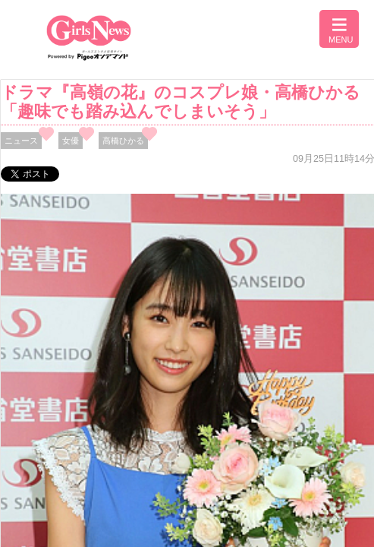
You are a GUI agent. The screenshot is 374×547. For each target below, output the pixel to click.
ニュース (21, 140)
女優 (70, 140)
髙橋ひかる (123, 140)
